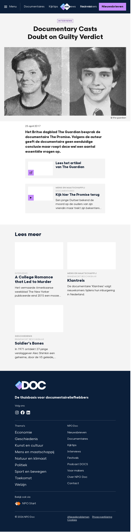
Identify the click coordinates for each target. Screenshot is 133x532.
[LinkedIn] (28, 412)
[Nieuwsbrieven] (112, 7)
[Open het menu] (10, 7)
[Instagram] (17, 412)
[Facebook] (22, 412)
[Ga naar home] (65, 6)
